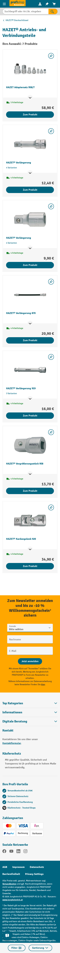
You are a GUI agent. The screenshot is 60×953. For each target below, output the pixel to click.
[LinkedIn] (18, 851)
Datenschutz (37, 867)
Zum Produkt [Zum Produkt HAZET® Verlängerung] (30, 189)
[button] (30, 721)
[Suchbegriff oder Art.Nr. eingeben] (25, 11)
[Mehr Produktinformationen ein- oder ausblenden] (30, 98)
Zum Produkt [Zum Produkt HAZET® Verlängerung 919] (30, 415)
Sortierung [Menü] (40, 948)
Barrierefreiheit (11, 874)
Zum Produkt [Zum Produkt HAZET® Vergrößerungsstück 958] (30, 490)
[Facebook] (4, 851)
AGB (4, 867)
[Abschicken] (30, 661)
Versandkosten (9, 884)
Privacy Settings (34, 874)
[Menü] (4, 4)
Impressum (18, 867)
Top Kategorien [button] (30, 703)
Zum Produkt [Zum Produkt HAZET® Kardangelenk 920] (30, 566)
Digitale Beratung (14, 721)
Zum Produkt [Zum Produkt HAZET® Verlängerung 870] (30, 340)
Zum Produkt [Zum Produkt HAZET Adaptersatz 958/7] (30, 114)
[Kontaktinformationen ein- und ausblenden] (7, 935)
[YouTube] (11, 851)
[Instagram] (25, 851)
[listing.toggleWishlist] (51, 56)
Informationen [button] (30, 712)
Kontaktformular (11, 743)
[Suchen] (53, 11)
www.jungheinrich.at (12, 899)
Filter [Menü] (16, 948)
